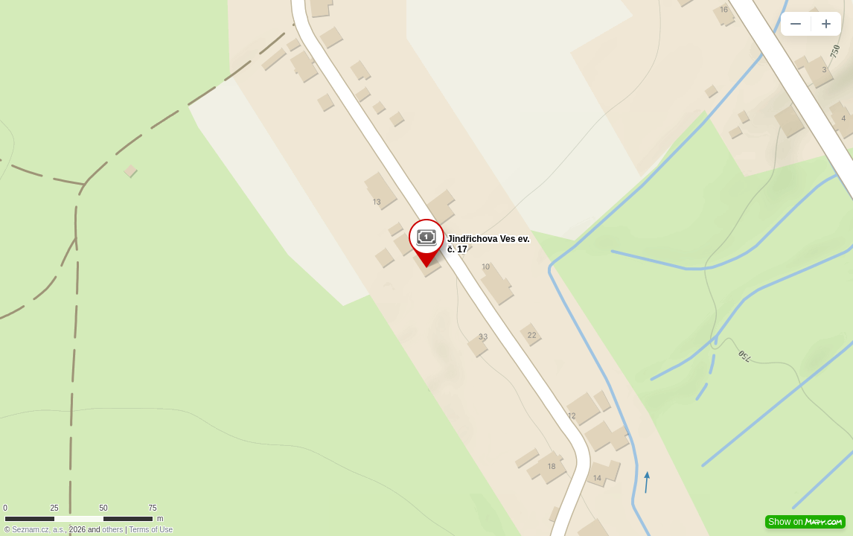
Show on (805, 522)
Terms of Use (151, 530)
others (112, 530)
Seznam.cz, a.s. (38, 530)
